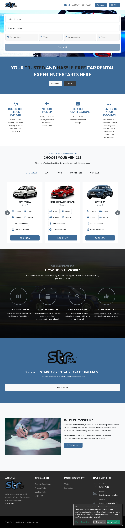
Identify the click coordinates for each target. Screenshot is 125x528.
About (76, 5)
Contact (86, 5)
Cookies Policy (41, 492)
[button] (55, 83)
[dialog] (98, 515)
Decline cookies (99, 522)
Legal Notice (40, 495)
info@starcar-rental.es (108, 495)
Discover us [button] (73, 445)
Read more (9, 503)
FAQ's (66, 484)
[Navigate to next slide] (117, 212)
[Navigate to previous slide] (7, 212)
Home (67, 5)
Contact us (68, 488)
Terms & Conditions (43, 484)
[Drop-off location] (62, 28)
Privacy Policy (41, 488)
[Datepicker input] (21, 37)
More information (82, 522)
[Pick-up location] (62, 19)
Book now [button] (62, 387)
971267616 (104, 487)
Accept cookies (113, 522)
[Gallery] (62, 212)
